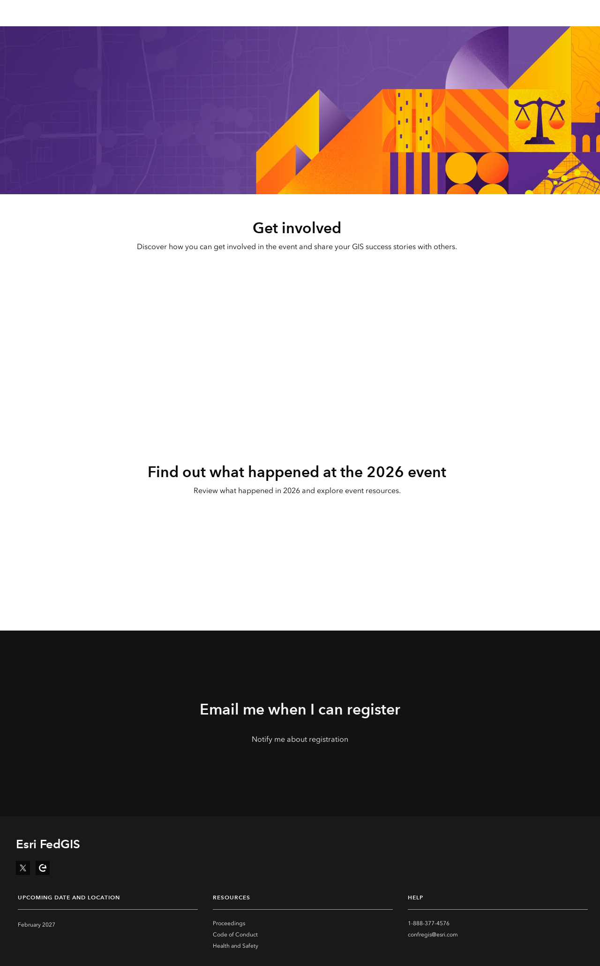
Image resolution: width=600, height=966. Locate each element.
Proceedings (229, 923)
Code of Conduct (235, 934)
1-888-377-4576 (429, 923)
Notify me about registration (300, 739)
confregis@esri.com (433, 934)
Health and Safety (235, 946)
